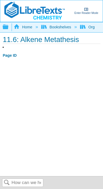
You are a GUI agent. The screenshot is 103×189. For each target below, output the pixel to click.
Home (23, 27)
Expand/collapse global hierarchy (9, 27)
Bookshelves (56, 27)
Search (7, 183)
